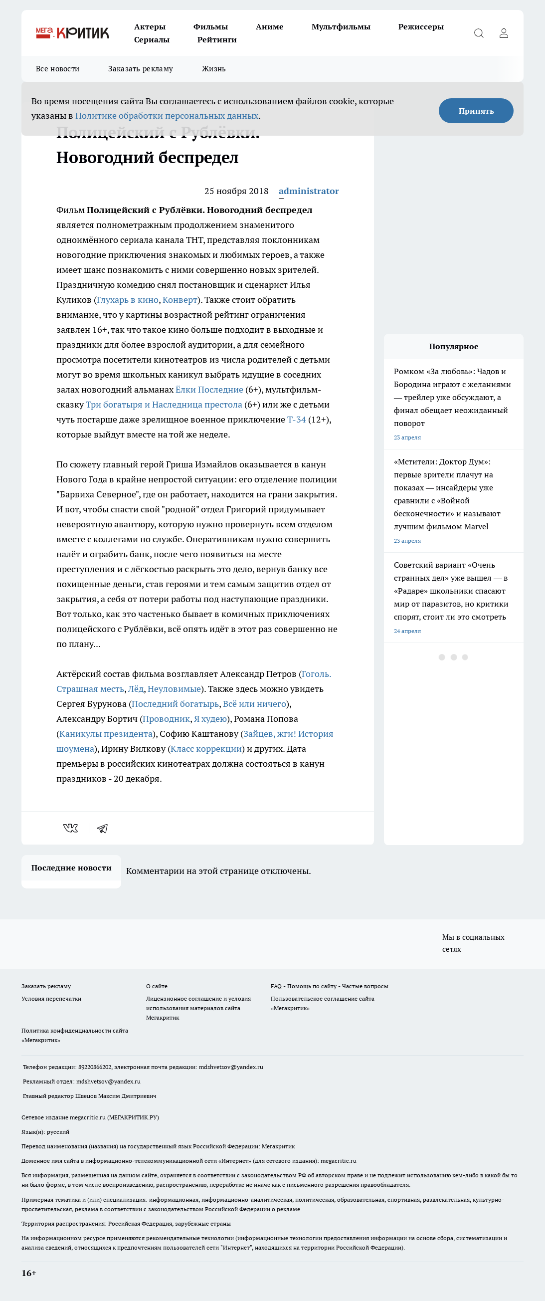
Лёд (136, 688)
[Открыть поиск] (479, 33)
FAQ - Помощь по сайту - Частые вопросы (329, 986)
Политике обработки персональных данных (166, 115)
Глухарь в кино (128, 299)
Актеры (150, 26)
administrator (309, 191)
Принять (476, 111)
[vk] (71, 828)
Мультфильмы (341, 26)
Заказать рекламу (140, 68)
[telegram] (106, 828)
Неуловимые (174, 688)
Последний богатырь (175, 703)
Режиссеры (421, 26)
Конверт (180, 299)
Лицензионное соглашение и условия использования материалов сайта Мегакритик (198, 1008)
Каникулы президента (106, 733)
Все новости (57, 68)
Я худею (210, 718)
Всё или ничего (254, 703)
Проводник (166, 718)
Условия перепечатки (51, 998)
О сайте (157, 986)
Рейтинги (217, 39)
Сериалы (152, 39)
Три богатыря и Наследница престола (164, 404)
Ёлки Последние (209, 389)
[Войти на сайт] (504, 33)
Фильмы (210, 26)
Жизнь (214, 68)
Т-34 (296, 419)
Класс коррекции (206, 748)
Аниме (270, 26)
